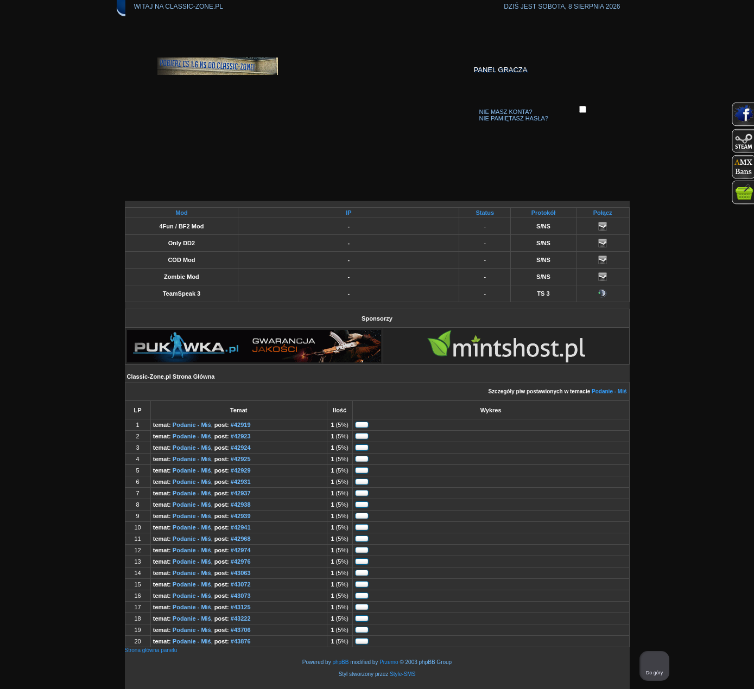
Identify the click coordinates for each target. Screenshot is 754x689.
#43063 (241, 573)
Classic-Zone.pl (194, 6)
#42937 (241, 493)
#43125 (241, 607)
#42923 (241, 436)
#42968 (241, 538)
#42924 (241, 447)
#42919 (241, 425)
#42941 (241, 527)
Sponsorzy (377, 318)
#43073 (241, 595)
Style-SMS (402, 674)
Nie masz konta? (506, 112)
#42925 (241, 459)
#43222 (241, 618)
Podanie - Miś (609, 391)
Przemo (388, 662)
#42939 (241, 516)
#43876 (241, 641)
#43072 (241, 584)
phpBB (340, 662)
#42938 (241, 504)
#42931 (241, 482)
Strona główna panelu (151, 650)
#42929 (241, 470)
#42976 (241, 561)
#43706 (241, 630)
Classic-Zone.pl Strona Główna (171, 376)
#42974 (241, 550)
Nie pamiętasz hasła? (513, 118)
